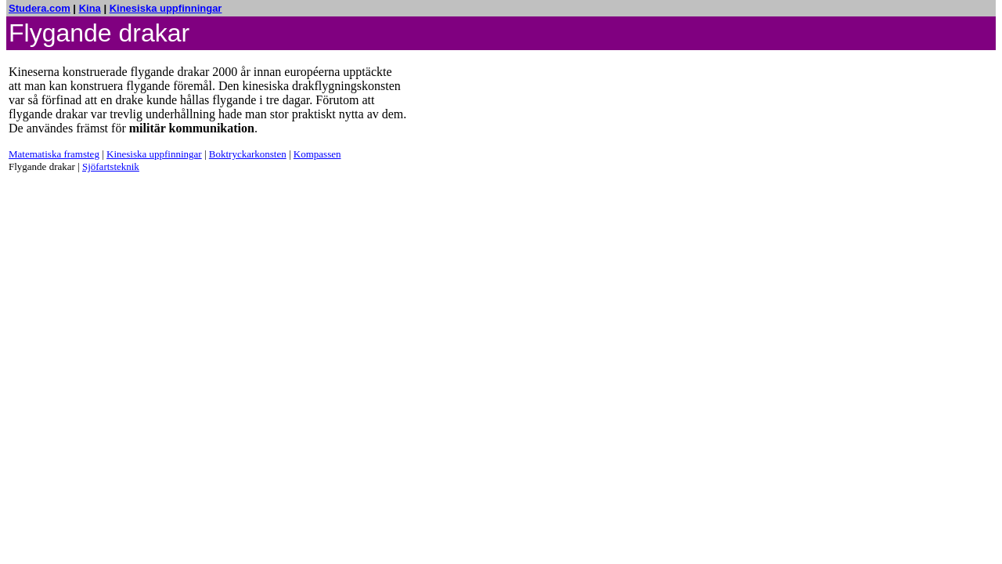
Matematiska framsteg (54, 154)
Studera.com (39, 8)
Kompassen (317, 154)
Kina (90, 8)
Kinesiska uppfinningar (166, 8)
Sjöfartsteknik (110, 166)
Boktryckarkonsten (248, 154)
